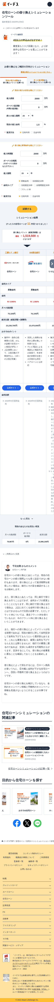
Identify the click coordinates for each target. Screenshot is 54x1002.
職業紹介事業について (25, 857)
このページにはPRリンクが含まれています (22, 28)
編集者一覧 (33, 861)
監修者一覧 (18, 861)
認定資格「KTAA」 (40, 989)
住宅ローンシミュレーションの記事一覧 (29, 769)
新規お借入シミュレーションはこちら (35, 72)
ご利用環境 (44, 857)
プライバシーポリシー (13, 865)
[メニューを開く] (49, 4)
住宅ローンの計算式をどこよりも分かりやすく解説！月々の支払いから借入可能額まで (37, 736)
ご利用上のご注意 (12, 554)
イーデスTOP (8, 841)
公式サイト (11, 388)
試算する (27, 209)
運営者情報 (13, 853)
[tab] (13, 81)
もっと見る (25, 519)
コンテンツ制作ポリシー (33, 853)
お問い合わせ (26, 869)
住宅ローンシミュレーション (37, 841)
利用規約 (7, 857)
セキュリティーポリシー (38, 865)
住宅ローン (20, 841)
